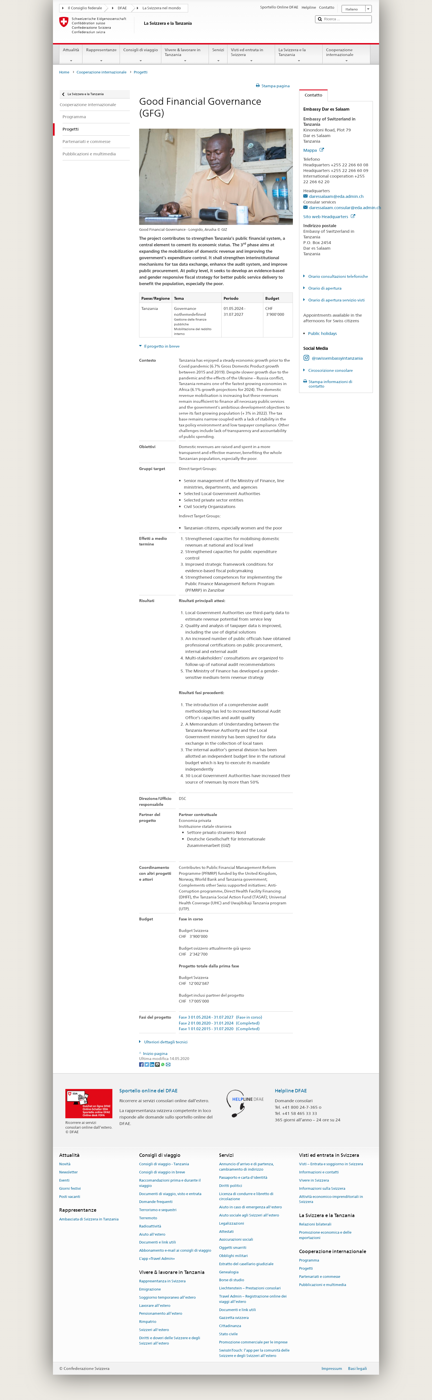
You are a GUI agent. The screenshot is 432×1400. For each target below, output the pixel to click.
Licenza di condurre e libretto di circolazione (246, 1196)
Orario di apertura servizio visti (336, 300)
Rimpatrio (147, 1322)
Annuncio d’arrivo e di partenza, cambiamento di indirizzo (246, 1167)
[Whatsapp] (163, 1064)
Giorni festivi (70, 1188)
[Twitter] (147, 1064)
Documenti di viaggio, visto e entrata (170, 1194)
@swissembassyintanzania (337, 358)
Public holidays (322, 333)
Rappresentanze (101, 55)
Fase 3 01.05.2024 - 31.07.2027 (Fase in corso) (220, 1017)
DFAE (122, 8)
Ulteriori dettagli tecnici (165, 1042)
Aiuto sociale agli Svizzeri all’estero (249, 1215)
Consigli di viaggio (140, 55)
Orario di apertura (325, 288)
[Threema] (158, 1064)
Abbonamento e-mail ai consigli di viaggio (175, 1250)
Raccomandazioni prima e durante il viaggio (170, 1183)
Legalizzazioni (231, 1223)
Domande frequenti (156, 1202)
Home (64, 72)
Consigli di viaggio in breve (162, 1172)
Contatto (310, 95)
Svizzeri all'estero (154, 1330)
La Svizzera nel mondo (161, 8)
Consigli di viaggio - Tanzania (164, 1164)
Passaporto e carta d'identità (243, 1177)
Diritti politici (230, 1186)
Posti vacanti (69, 1197)
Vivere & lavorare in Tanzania (185, 55)
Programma (309, 1260)
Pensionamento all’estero (160, 1314)
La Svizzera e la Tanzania (298, 55)
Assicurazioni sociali (236, 1240)
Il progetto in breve (161, 346)
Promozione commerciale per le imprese (253, 1342)
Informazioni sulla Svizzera (322, 1188)
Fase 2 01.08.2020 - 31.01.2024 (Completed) (219, 1023)
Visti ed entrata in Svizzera (251, 55)
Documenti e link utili (157, 1242)
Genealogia (229, 1272)
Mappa (313, 150)
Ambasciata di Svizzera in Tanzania (89, 1219)
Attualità (71, 55)
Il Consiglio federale (85, 8)
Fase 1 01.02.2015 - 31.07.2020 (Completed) (219, 1029)
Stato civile (228, 1334)
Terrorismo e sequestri (158, 1210)
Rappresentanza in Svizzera (162, 1281)
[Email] (168, 1064)
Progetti (306, 1268)
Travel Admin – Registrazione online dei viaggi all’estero (253, 1299)
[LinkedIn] (152, 1064)
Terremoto (148, 1218)
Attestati (226, 1231)
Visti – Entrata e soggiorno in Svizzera (331, 1164)
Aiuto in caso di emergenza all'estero (250, 1207)
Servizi (218, 55)
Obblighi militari (233, 1256)
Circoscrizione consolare (330, 370)
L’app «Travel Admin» (157, 1258)
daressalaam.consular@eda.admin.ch (345, 207)
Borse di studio (231, 1280)
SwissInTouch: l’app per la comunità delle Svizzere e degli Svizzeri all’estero (254, 1353)
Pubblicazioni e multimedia (322, 1285)
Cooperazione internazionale (346, 55)
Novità (64, 1164)
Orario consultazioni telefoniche (338, 276)
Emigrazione (150, 1289)
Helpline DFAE (291, 1090)
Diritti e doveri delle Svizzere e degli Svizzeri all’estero (169, 1340)
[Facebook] (141, 1064)
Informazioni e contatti (319, 1172)
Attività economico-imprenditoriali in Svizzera (331, 1199)
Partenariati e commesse (319, 1276)
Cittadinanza (230, 1326)
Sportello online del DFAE (148, 1090)
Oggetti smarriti (232, 1247)
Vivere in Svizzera (314, 1180)
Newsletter (68, 1172)
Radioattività (150, 1226)
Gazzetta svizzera (234, 1318)
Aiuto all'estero (152, 1234)
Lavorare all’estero (154, 1305)
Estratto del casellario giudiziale (246, 1264)
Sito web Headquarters (329, 216)
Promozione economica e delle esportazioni (325, 1235)
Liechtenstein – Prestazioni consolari (250, 1288)
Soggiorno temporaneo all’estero (167, 1297)
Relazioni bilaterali (315, 1224)
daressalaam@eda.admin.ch (336, 196)
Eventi (64, 1180)
